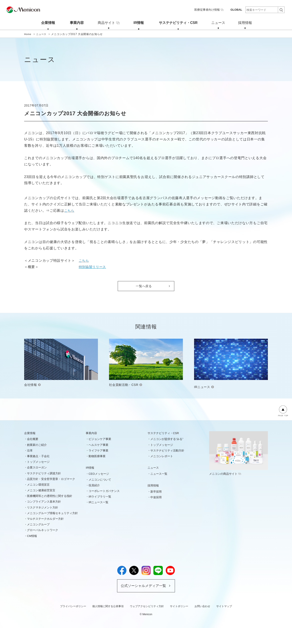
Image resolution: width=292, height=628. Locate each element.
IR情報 (138, 22)
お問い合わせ (202, 605)
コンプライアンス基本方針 (44, 501)
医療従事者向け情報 (210, 9)
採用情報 (247, 22)
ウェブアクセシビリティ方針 (147, 605)
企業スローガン (37, 467)
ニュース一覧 (158, 473)
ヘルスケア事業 (98, 444)
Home (28, 33)
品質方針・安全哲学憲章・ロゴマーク (51, 478)
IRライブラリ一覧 (100, 496)
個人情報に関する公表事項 (108, 605)
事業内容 (74, 22)
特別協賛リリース (93, 266)
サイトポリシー (179, 605)
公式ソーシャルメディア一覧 (143, 585)
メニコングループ (38, 524)
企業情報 (45, 22)
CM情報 (32, 535)
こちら (69, 210)
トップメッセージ (38, 461)
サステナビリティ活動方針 (167, 450)
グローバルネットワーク (42, 529)
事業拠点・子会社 (38, 456)
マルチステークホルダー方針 (45, 518)
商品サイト (106, 22)
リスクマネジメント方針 (42, 507)
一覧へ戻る (144, 285)
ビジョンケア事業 (100, 438)
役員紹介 (94, 484)
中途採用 (156, 497)
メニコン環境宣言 (38, 484)
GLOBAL (236, 9)
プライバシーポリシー (73, 605)
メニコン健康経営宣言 (41, 490)
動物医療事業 (97, 456)
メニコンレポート (161, 456)
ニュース (218, 22)
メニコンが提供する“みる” (166, 438)
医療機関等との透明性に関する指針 (49, 495)
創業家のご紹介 (37, 444)
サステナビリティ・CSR (177, 22)
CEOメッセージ (99, 473)
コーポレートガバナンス (104, 490)
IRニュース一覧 (98, 502)
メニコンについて (100, 479)
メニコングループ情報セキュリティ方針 (52, 513)
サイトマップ (224, 605)
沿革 (30, 450)
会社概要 (32, 438)
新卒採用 (156, 491)
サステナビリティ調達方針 (44, 473)
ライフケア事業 (98, 450)
